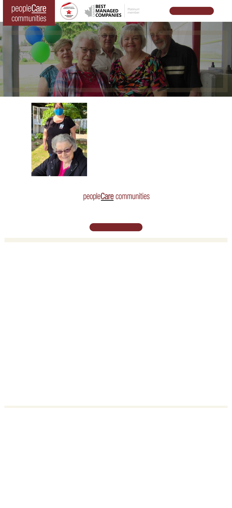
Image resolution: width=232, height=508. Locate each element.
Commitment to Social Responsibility (146, 344)
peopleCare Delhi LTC (24, 302)
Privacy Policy (157, 496)
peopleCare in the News (137, 338)
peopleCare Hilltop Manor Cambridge (35, 277)
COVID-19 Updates (134, 277)
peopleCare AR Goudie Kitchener (32, 271)
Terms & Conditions (129, 496)
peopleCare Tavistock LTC (27, 289)
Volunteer (15, 332)
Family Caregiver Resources (140, 283)
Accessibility (129, 356)
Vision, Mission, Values (137, 325)
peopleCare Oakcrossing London (32, 283)
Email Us (116, 460)
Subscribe (127, 363)
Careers (14, 325)
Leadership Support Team (138, 332)
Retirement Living (134, 264)
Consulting (127, 350)
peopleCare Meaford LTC (26, 296)
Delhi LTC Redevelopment (139, 289)
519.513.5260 (116, 449)
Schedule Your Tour (189, 11)
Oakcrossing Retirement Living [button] (142, 271)
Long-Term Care (20, 264)
